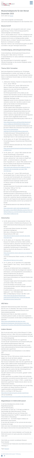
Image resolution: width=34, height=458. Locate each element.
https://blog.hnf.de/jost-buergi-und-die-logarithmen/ (15, 393)
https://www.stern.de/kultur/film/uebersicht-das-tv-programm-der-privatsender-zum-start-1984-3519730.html (17, 169)
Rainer (11, 16)
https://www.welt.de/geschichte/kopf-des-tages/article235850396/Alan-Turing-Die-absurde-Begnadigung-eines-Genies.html (17, 297)
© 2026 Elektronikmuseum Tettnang (10, 454)
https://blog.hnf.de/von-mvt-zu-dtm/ (13, 260)
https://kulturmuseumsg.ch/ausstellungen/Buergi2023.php (16, 396)
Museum (6, 448)
